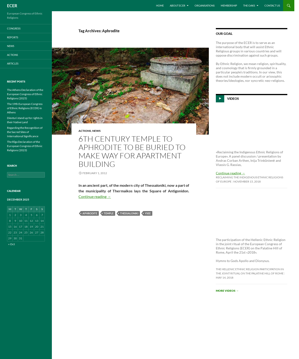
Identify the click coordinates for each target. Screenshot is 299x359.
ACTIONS (84, 131)
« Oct (11, 244)
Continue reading (94, 196)
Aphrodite (89, 213)
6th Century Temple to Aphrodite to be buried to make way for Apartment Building (131, 151)
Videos (233, 99)
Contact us (272, 5)
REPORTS (12, 37)
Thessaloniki (129, 213)
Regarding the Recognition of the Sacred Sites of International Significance (25, 132)
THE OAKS (249, 5)
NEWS (96, 131)
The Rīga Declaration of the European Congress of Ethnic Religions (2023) (25, 146)
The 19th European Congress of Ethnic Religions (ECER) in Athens (25, 108)
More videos (227, 290)
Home (160, 5)
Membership (229, 5)
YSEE (148, 213)
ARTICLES (12, 63)
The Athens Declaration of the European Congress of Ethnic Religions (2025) (25, 94)
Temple (109, 213)
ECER (12, 5)
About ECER (177, 5)
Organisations (205, 5)
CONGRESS (14, 28)
